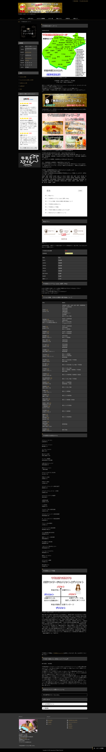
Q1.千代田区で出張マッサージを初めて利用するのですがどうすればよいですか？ (62, 288)
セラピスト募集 (23, 76)
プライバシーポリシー (72, 722)
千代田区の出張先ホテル (55, 204)
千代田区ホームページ (58, 653)
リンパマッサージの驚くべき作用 (26, 79)
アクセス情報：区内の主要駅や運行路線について (61, 201)
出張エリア (75, 18)
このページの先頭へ (100, 748)
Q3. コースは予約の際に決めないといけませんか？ (55, 291)
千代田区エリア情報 (53, 207)
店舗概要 (49, 722)
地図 (47, 309)
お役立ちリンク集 (23, 82)
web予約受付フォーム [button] (48, 704)
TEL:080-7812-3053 (84, 1)
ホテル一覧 (50, 18)
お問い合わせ (30, 18)
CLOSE (80, 190)
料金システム (59, 18)
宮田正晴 (27, 60)
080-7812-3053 (28, 52)
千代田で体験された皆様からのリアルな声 (59, 209)
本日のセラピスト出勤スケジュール (57, 212)
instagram (70, 725)
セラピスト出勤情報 (41, 18)
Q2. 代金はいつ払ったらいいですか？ (51, 289)
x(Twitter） (70, 727)
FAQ (21, 89)
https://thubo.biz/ (28, 58)
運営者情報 (50, 720)
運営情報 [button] (45, 708)
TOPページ (22, 18)
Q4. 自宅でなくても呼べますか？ (50, 293)
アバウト (49, 724)
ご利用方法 (67, 18)
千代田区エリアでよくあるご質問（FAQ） (59, 198)
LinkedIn (70, 724)
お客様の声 (22, 86)
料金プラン (51, 195)
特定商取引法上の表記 (72, 720)
